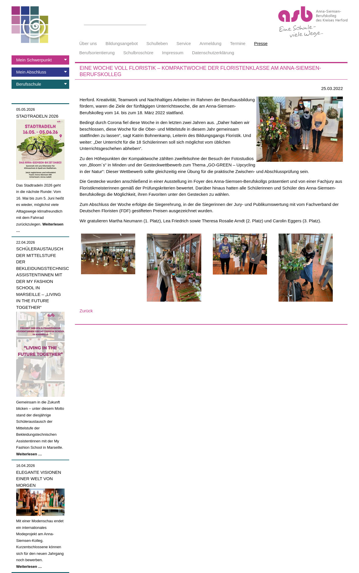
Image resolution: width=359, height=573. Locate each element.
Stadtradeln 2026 (37, 116)
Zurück (86, 310)
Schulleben (157, 43)
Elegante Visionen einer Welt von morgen (38, 479)
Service (183, 43)
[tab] (40, 60)
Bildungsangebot (122, 43)
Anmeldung (210, 43)
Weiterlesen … (29, 454)
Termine (237, 43)
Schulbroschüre (138, 52)
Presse (261, 43)
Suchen (143, 21)
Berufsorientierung (97, 52)
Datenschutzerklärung (213, 52)
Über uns (88, 43)
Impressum (172, 52)
